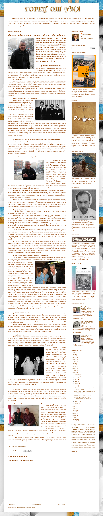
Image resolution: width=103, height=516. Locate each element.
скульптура (74, 437)
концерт (92, 429)
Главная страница (36, 504)
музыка (75, 427)
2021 (74, 364)
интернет (89, 445)
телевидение (75, 432)
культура (75, 429)
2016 (74, 406)
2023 (74, 359)
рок (89, 439)
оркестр (80, 434)
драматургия (89, 434)
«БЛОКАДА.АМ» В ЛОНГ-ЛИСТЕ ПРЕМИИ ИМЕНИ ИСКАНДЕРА (83, 398)
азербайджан (86, 444)
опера (80, 432)
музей (94, 434)
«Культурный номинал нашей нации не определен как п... (84, 392)
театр (74, 425)
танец (77, 447)
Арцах (78, 436)
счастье (87, 442)
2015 (74, 408)
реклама (93, 445)
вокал (89, 432)
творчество (81, 447)
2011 (74, 417)
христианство (80, 437)
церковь (93, 439)
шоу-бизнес (74, 444)
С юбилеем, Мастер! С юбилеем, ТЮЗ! (87, 336)
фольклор (74, 436)
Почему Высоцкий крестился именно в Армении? (86, 308)
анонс (91, 444)
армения (81, 425)
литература (92, 431)
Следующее (11, 504)
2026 (74, 352)
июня (76, 381)
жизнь (85, 445)
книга (89, 440)
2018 (74, 370)
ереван (87, 429)
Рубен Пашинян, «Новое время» (17, 446)
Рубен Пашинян (86, 34)
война (83, 434)
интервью (74, 439)
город (85, 440)
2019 (74, 368)
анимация (88, 436)
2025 (74, 355)
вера (94, 437)
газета (76, 445)
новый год (74, 434)
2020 (74, 366)
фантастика (92, 442)
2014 (74, 411)
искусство (91, 425)
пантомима (82, 442)
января (77, 403)
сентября (77, 377)
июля (76, 379)
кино (82, 429)
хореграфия (86, 447)
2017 (74, 372)
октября (77, 374)
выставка (84, 432)
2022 (74, 361)
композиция (80, 439)
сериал (93, 436)
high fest (77, 431)
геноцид (93, 432)
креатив (93, 440)
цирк (90, 447)
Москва (83, 436)
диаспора (81, 445)
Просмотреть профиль (87, 38)
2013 (74, 413)
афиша (93, 444)
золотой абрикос (84, 431)
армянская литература (77, 440)
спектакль (74, 447)
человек (93, 447)
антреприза (87, 437)
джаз (73, 431)
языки (81, 444)
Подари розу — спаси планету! (82, 395)
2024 (74, 357)
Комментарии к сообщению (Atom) (26, 507)
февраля (77, 401)
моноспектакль (75, 442)
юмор (78, 444)
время (73, 445)
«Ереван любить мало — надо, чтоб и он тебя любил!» (84, 388)
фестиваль (90, 427)
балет (91, 437)
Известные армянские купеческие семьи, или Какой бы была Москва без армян (88, 323)
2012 (74, 415)
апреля (77, 383)
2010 (74, 420)
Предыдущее (61, 504)
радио (85, 439)
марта (76, 386)
